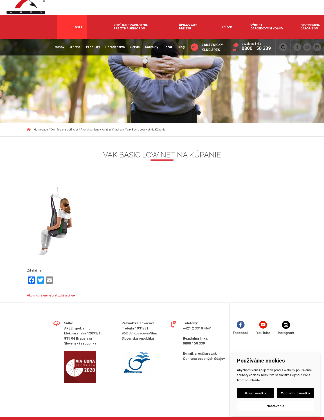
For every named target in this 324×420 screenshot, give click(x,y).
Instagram (286, 328)
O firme (73, 47)
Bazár (166, 47)
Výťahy (227, 26)
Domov (57, 47)
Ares (79, 26)
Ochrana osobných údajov (204, 359)
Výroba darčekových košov (266, 26)
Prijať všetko (255, 393)
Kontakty (150, 47)
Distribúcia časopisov (310, 26)
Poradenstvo (113, 47)
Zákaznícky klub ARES (211, 47)
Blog (179, 47)
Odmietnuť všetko (295, 393)
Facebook (241, 328)
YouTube (263, 328)
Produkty (91, 47)
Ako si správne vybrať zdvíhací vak (51, 295)
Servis (133, 47)
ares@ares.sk (206, 353)
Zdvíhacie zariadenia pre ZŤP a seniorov (131, 26)
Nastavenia (275, 406)
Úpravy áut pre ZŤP (188, 26)
